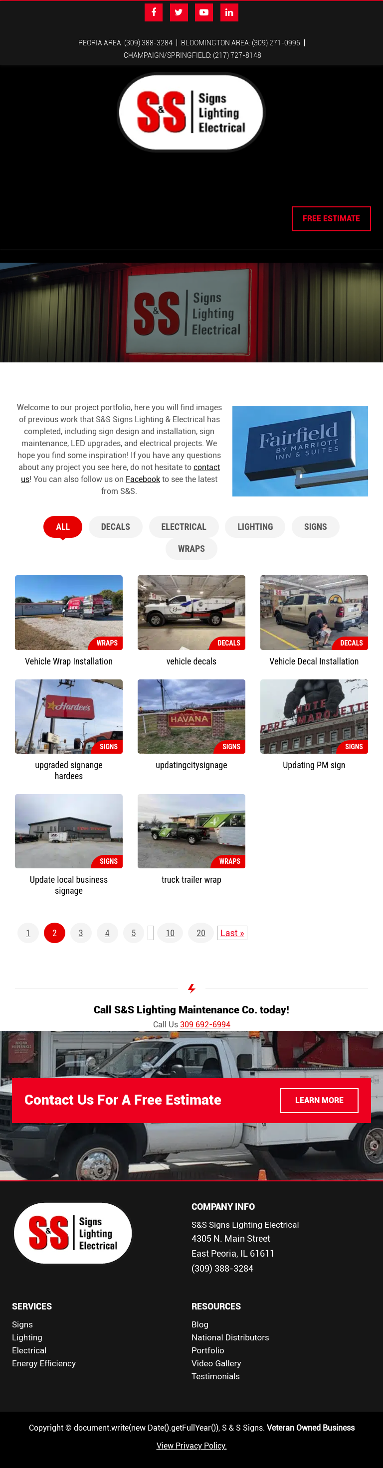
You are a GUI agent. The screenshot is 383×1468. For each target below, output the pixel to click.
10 (170, 921)
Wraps (191, 536)
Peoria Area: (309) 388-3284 (125, 42)
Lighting (122, 181)
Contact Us (281, 181)
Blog (200, 1312)
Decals (115, 514)
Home (25, 181)
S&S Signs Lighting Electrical (245, 1213)
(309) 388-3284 (222, 1256)
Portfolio (208, 1338)
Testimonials (216, 1364)
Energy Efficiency (44, 1351)
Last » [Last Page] (232, 921)
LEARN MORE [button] (319, 1088)
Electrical (169, 181)
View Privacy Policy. (192, 1434)
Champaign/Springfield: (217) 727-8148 (192, 55)
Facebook (143, 467)
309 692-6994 (205, 1012)
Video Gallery (216, 1351)
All (63, 514)
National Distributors (230, 1325)
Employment (225, 181)
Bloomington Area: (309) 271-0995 (240, 42)
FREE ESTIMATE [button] (331, 206)
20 (200, 921)
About (55, 181)
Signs (86, 181)
